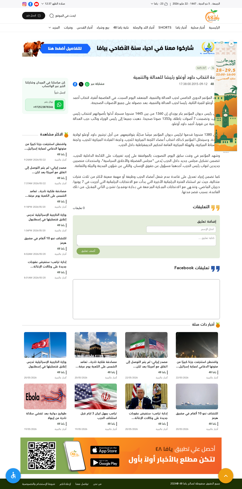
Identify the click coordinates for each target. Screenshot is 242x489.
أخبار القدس (84, 27)
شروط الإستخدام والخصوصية (38, 484)
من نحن (97, 484)
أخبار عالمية (201, 67)
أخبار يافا (181, 27)
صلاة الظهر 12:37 (54, 4)
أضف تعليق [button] (88, 251)
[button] (231, 43)
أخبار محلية (198, 27)
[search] (62, 15)
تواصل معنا (82, 484)
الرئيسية (214, 27)
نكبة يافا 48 (121, 27)
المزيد (55, 27)
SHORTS (164, 27)
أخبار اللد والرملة (143, 27)
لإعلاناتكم (65, 484)
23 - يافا (160, 4)
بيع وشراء (103, 27)
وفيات (68, 27)
